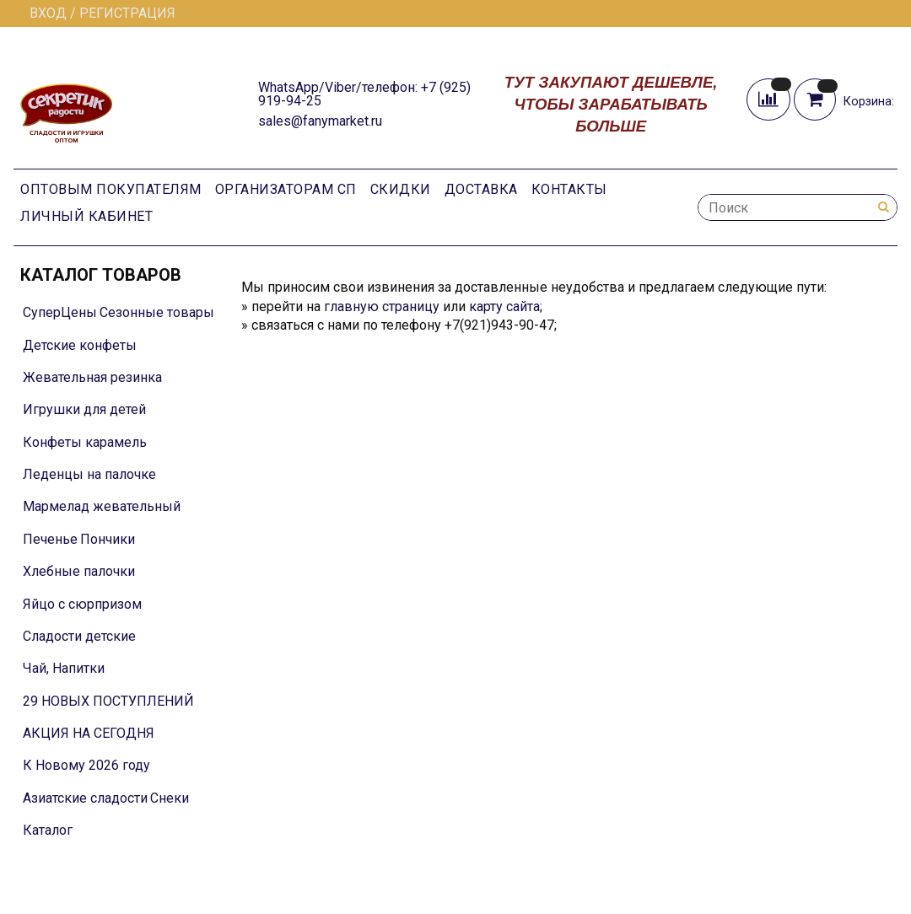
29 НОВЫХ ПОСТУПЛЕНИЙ (108, 701)
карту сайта (504, 306)
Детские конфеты (80, 345)
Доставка (481, 189)
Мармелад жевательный (102, 506)
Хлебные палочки (79, 571)
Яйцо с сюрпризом (82, 604)
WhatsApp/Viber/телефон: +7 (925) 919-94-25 (364, 94)
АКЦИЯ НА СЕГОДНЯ (88, 733)
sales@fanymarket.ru (320, 121)
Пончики (107, 539)
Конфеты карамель (85, 442)
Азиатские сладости (85, 798)
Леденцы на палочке (89, 474)
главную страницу (381, 306)
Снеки (169, 798)
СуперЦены (60, 312)
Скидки (400, 189)
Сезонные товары (157, 312)
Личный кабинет (86, 216)
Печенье (50, 539)
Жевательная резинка (92, 377)
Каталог (48, 830)
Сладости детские (79, 636)
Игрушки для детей (84, 409)
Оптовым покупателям (111, 189)
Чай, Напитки (64, 668)
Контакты (569, 189)
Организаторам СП (286, 189)
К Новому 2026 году (86, 765)
